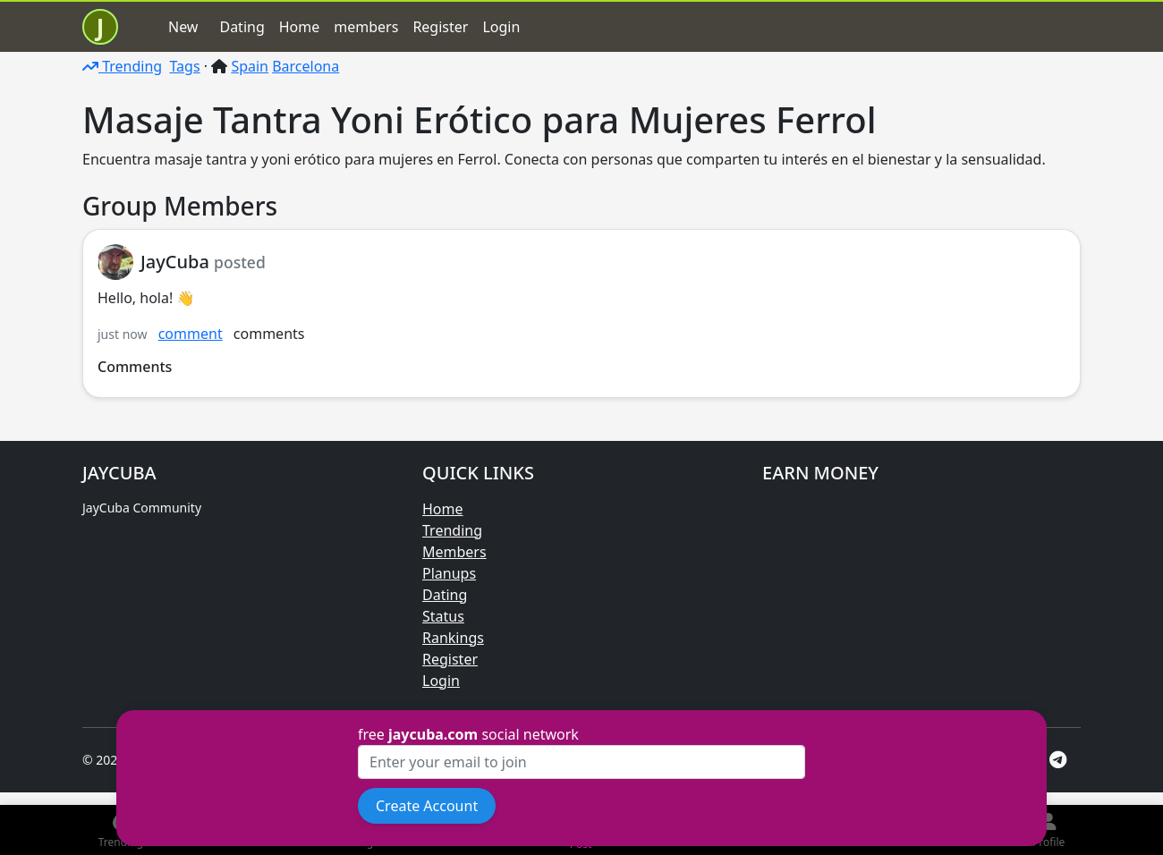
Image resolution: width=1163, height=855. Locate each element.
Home (299, 27)
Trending (122, 66)
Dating (241, 27)
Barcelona (305, 66)
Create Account (427, 806)
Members (454, 552)
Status (443, 616)
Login (501, 27)
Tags (184, 66)
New (183, 27)
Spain (249, 66)
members (366, 27)
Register (440, 27)
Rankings (453, 638)
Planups (449, 573)
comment (190, 333)
